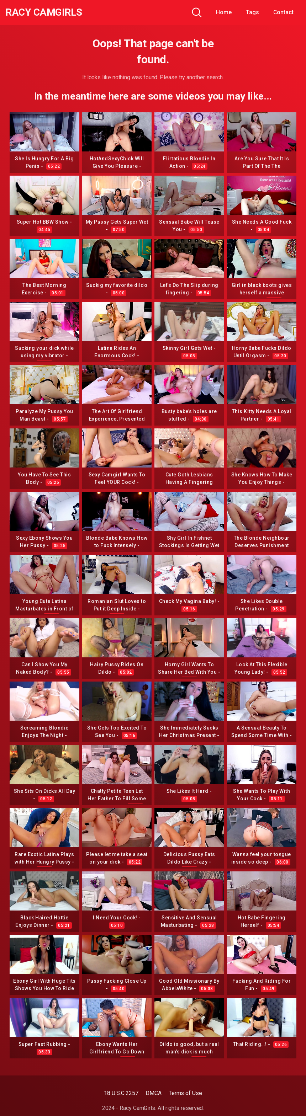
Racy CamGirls (43, 12)
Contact (283, 12)
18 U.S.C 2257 (121, 1093)
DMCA (154, 1093)
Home (224, 12)
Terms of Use (185, 1093)
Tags (252, 12)
